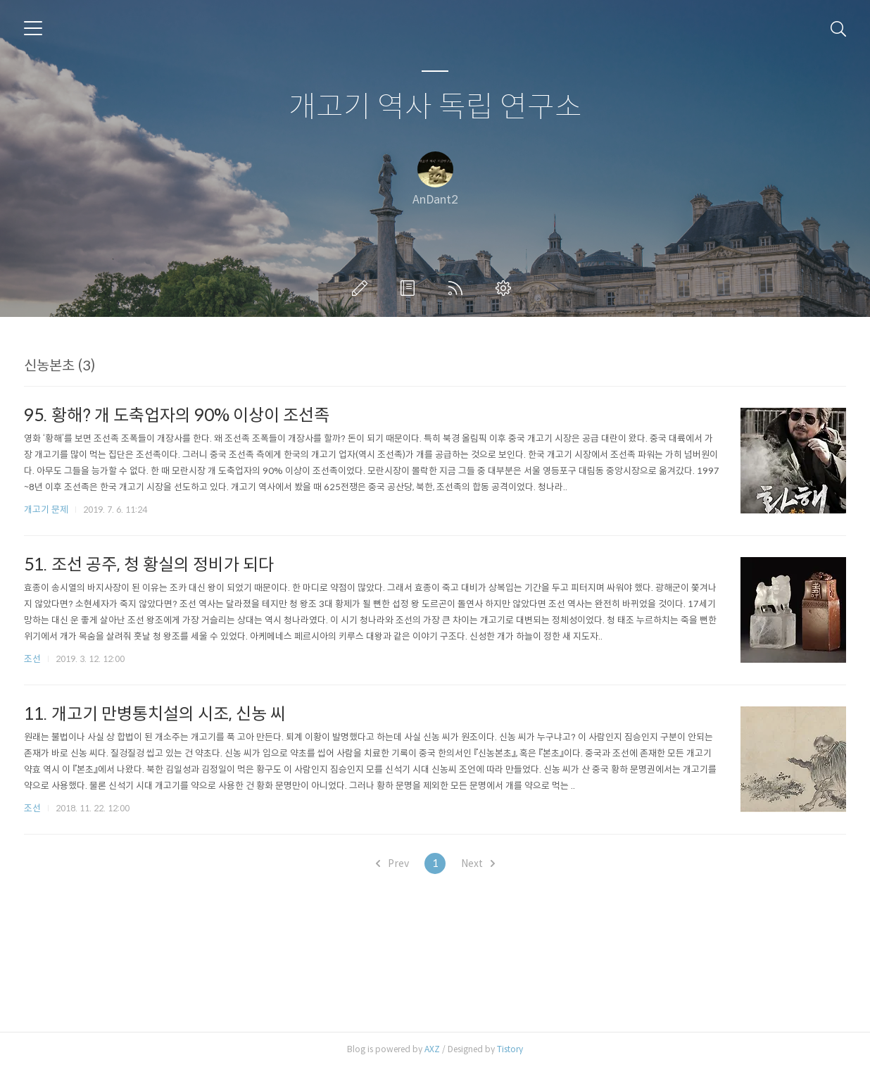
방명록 (410, 288)
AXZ (432, 1049)
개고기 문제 (46, 510)
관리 (506, 288)
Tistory (510, 1049)
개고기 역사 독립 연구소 (435, 107)
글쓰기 (362, 288)
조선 (32, 659)
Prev (392, 863)
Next (478, 863)
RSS (458, 288)
